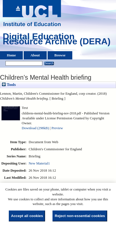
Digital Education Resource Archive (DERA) (57, 40)
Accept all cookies (27, 216)
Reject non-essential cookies (80, 216)
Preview (57, 128)
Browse (59, 55)
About (35, 55)
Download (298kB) (35, 128)
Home (11, 55)
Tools (9, 84)
